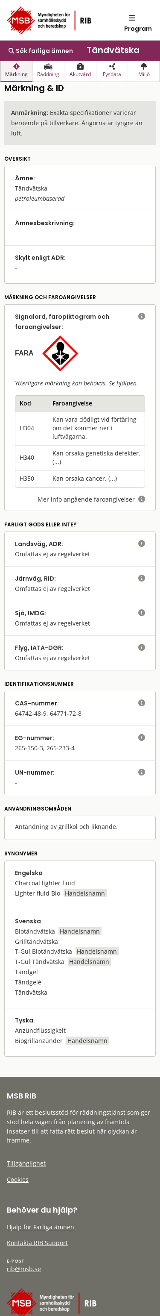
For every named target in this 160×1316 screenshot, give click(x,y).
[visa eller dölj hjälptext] (141, 316)
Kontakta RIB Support (37, 1243)
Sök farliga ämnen (41, 51)
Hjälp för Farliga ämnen (40, 1227)
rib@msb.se (24, 1269)
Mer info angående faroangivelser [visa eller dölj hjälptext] (91, 499)
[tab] (16, 71)
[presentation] (16, 71)
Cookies (18, 1179)
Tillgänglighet (26, 1163)
